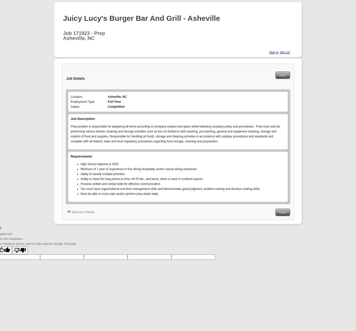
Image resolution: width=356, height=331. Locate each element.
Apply (282, 75)
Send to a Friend (83, 212)
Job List (285, 52)
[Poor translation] (20, 250)
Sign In (273, 52)
